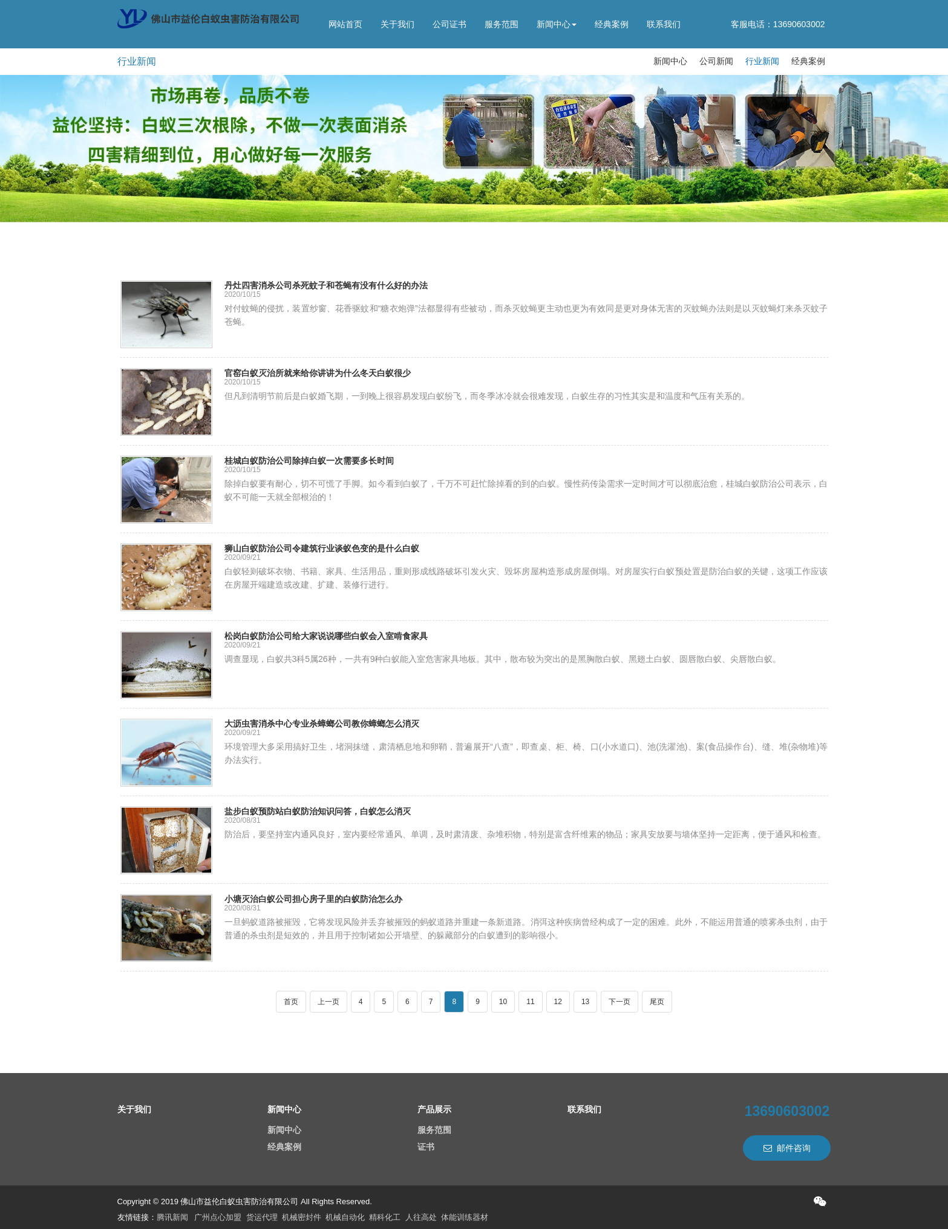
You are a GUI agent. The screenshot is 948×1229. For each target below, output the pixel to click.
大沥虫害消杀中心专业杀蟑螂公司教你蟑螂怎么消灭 (321, 723)
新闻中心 (557, 24)
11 (530, 1001)
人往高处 (421, 1217)
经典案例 (612, 24)
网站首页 (345, 24)
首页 (291, 1001)
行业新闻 (136, 61)
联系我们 (664, 24)
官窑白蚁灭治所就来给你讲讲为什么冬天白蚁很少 (317, 373)
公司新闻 (716, 61)
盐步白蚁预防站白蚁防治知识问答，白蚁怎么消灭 (317, 811)
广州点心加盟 (217, 1217)
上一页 (328, 1001)
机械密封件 (301, 1217)
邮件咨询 (787, 1148)
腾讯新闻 (172, 1217)
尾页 (657, 1001)
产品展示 (434, 1109)
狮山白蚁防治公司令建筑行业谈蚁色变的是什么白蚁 (321, 548)
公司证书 (449, 24)
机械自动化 (345, 1217)
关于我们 (397, 24)
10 (503, 1001)
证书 (425, 1147)
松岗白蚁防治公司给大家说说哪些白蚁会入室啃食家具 (326, 636)
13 (585, 1001)
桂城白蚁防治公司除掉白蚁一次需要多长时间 (309, 460)
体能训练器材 (464, 1217)
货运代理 (262, 1217)
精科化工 (384, 1217)
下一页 (619, 1001)
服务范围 (501, 24)
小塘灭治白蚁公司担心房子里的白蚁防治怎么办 (313, 899)
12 (558, 1001)
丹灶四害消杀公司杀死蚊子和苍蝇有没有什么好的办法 (326, 285)
